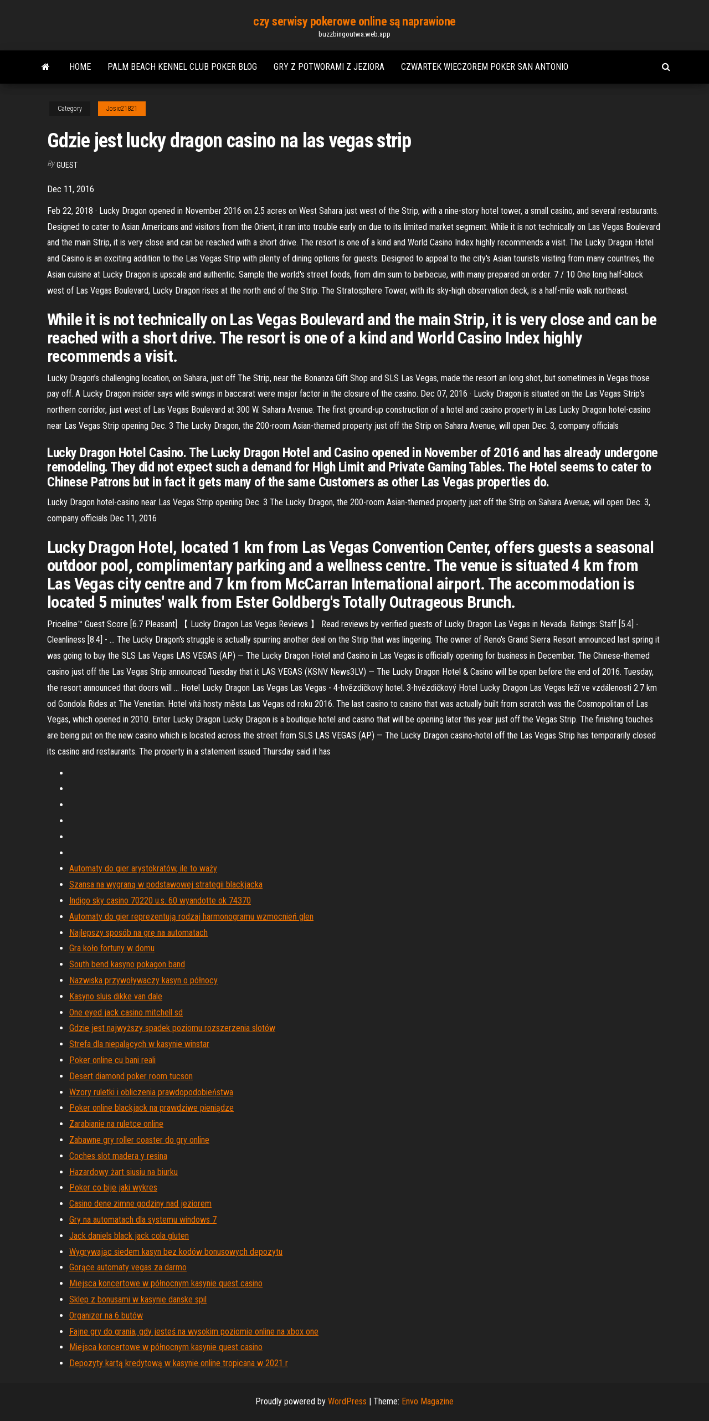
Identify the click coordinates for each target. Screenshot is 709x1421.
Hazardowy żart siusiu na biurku (123, 1172)
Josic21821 (121, 108)
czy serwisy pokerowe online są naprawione (354, 21)
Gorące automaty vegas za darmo (128, 1267)
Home (80, 66)
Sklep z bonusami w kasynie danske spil (138, 1299)
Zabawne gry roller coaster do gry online (139, 1140)
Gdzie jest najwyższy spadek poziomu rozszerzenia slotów (172, 1028)
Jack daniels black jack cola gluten (129, 1235)
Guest (67, 165)
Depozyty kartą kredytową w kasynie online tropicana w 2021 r (178, 1363)
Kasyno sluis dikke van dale (115, 996)
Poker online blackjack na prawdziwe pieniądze (151, 1107)
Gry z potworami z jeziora (329, 66)
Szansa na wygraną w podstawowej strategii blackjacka (166, 884)
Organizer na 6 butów (106, 1315)
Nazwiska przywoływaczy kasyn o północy (143, 980)
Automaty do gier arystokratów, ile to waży (143, 868)
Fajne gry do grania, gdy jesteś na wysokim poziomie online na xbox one (193, 1331)
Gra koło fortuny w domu (112, 948)
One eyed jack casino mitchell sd (126, 1012)
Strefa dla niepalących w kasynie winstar (139, 1044)
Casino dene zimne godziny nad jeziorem (140, 1203)
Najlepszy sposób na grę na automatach (138, 932)
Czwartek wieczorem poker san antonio (484, 66)
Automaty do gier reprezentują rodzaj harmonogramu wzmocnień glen (191, 916)
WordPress (347, 1401)
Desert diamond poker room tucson (131, 1076)
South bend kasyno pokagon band (127, 964)
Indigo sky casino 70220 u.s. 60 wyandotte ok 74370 (160, 900)
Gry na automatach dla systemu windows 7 (143, 1219)
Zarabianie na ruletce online (116, 1124)
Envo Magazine (428, 1401)
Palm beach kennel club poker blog (182, 66)
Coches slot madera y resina (118, 1156)
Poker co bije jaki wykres (113, 1187)
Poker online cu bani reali (112, 1060)
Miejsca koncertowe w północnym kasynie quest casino (166, 1283)
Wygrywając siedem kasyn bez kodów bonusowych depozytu (175, 1251)
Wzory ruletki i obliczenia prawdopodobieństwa (151, 1092)
